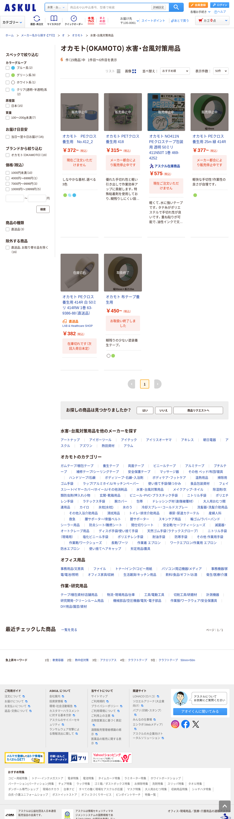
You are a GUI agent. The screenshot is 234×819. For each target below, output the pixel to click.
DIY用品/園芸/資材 (74, 606)
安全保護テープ (139, 471)
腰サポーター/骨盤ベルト (103, 519)
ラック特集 (83, 784)
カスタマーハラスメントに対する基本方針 (64, 713)
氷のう (127, 507)
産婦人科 (215, 513)
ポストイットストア (64, 794)
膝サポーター (139, 519)
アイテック (129, 440)
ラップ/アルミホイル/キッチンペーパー (111, 483)
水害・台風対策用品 (150, 489)
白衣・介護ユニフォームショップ (28, 794)
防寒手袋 (181, 537)
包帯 (139, 501)
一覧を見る (69, 630)
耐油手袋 (158, 537)
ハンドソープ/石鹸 (82, 477)
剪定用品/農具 (140, 548)
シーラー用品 (70, 525)
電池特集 (88, 778)
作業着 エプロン (149, 543)
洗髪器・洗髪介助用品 (212, 507)
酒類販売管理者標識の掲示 (106, 732)
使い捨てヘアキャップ (105, 548)
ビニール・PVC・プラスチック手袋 (154, 495)
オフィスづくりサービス (96, 794)
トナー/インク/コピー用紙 (133, 569)
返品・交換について (18, 711)
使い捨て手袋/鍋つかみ (164, 483)
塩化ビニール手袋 (95, 537)
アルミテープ (194, 466)
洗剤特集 (157, 784)
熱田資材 (108, 446)
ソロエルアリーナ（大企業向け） (148, 703)
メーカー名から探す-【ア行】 (38, 35)
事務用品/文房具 (72, 569)
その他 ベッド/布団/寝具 (205, 471)
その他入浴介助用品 (83, 513)
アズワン (86, 446)
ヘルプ (222, 11)
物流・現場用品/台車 (121, 594)
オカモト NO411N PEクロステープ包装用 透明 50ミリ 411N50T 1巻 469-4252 (166, 147)
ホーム (9, 35)
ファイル (99, 569)
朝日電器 (209, 440)
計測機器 (212, 594)
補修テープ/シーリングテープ (97, 471)
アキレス (187, 440)
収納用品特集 (179, 789)
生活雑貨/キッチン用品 (139, 574)
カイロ (84, 507)
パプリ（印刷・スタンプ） (147, 712)
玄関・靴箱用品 (110, 495)
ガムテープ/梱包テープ (77, 466)
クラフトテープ (137, 660)
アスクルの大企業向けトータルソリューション (148, 736)
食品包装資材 (200, 483)
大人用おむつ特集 (156, 789)
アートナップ (70, 440)
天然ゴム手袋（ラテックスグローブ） (172, 531)
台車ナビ (69, 789)
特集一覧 (150, 794)
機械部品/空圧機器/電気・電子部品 (137, 600)
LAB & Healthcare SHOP (77, 326)
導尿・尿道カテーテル (184, 513)
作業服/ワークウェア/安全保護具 (193, 600)
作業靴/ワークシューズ (85, 543)
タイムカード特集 (109, 778)
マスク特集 (134, 789)
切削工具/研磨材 (185, 594)
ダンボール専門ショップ (23, 789)
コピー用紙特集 (17, 778)
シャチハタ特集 (201, 789)
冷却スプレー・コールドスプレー (164, 507)
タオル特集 (195, 784)
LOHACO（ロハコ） (146, 696)
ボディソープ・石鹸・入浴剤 (124, 477)
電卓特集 (73, 778)
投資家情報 (58, 701)
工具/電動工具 (154, 594)
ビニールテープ (164, 466)
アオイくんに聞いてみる (200, 711)
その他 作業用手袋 (210, 537)
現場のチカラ (51, 789)
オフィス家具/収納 (101, 574)
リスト (112, 71)
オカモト (77, 35)
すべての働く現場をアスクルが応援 (101, 789)
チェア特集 (65, 784)
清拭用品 (113, 513)
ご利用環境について (105, 711)
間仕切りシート (142, 525)
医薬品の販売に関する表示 (106, 741)
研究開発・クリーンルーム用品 (82, 600)
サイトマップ (99, 696)
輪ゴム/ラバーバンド (205, 519)
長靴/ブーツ (119, 543)
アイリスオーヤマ (159, 440)
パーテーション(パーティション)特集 (31, 784)
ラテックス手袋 (94, 501)
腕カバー (120, 501)
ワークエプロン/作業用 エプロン (193, 543)
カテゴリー (12, 22)
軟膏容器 (58, 660)
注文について (15, 696)
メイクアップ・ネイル (188, 489)
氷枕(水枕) (105, 507)
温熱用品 (201, 477)
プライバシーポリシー (106, 706)
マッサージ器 (169, 471)
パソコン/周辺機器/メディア (182, 569)
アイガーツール (100, 440)
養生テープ (111, 466)
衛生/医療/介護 (216, 574)
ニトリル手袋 (196, 495)
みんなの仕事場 (144, 719)
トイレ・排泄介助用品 (144, 513)
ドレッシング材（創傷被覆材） (173, 501)
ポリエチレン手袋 (130, 537)
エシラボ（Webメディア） (148, 726)
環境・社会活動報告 (62, 706)
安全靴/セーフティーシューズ (184, 525)
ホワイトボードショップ (166, 778)
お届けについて (16, 701)
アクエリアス (108, 660)
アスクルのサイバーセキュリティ (64, 722)
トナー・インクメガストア (47, 778)
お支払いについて (17, 706)
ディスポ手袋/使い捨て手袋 (118, 531)
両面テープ (136, 466)
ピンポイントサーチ (128, 794)
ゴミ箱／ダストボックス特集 (112, 784)
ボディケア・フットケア (169, 477)
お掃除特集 (141, 784)
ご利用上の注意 (102, 715)
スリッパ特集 (176, 784)
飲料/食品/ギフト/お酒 (181, 574)
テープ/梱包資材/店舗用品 (79, 594)
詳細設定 (158, 7)
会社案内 (56, 696)
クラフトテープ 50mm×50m (177, 660)
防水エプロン (70, 548)
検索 (176, 7)
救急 (72, 519)
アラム (128, 446)
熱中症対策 (82, 660)
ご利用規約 (100, 701)
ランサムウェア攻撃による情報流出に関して (64, 731)
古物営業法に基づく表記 (106, 722)
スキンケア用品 (170, 519)
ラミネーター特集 (135, 778)
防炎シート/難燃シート (105, 525)
